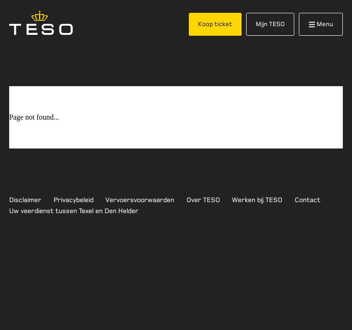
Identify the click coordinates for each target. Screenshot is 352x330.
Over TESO (203, 200)
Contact (307, 200)
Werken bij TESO (257, 200)
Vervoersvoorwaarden (139, 200)
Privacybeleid (74, 200)
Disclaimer (25, 200)
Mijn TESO (270, 24)
